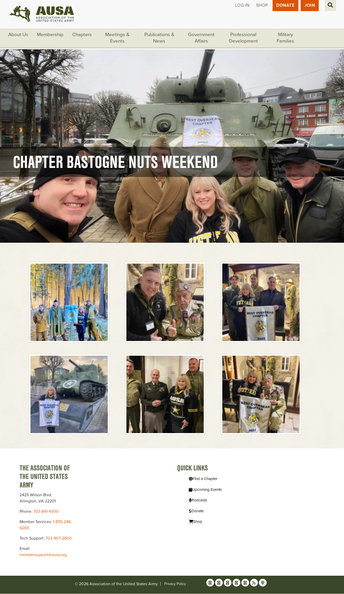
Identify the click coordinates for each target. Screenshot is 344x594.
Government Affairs (201, 38)
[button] (69, 302)
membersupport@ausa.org (43, 555)
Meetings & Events (117, 38)
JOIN (310, 5)
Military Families (285, 38)
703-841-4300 (46, 511)
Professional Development (243, 38)
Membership (50, 35)
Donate (285, 5)
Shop (262, 5)
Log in (242, 5)
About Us (18, 35)
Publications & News (160, 38)
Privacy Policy (175, 584)
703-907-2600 (58, 538)
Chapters (82, 35)
